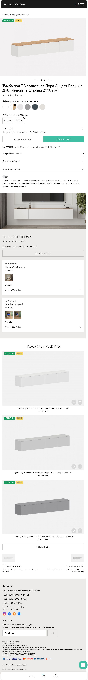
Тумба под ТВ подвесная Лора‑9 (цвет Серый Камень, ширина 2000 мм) (43, 473)
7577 (79, 5)
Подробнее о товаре (11, 154)
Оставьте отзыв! (29, 247)
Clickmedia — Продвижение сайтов (14, 669)
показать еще (43, 547)
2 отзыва (18, 95)
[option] (43, 47)
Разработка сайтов (8, 665)
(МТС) (15, 595)
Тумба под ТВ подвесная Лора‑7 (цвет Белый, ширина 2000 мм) (43, 409)
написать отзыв (43, 254)
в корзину (23, 139)
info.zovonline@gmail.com (20, 607)
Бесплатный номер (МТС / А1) (21, 591)
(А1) (14, 599)
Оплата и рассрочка (11, 169)
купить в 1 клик (63, 139)
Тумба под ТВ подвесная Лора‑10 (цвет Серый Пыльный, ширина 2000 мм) (43, 537)
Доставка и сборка (10, 161)
